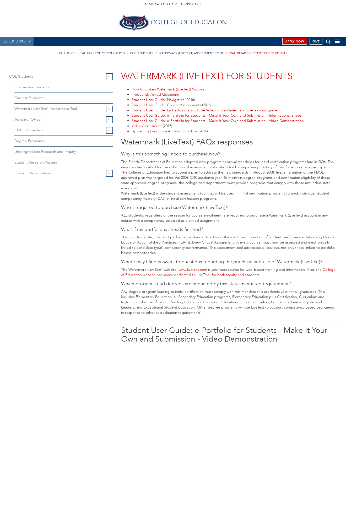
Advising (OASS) (28, 119)
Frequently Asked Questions (155, 94)
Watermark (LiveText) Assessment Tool (191, 53)
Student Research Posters (35, 162)
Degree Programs (29, 140)
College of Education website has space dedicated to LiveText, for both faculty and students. (228, 272)
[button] (328, 40)
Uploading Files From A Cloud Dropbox (165, 131)
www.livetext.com (193, 269)
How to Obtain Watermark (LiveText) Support (169, 89)
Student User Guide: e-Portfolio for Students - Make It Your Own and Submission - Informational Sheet (216, 115)
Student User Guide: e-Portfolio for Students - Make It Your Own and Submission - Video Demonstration (218, 120)
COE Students (141, 53)
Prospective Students (32, 87)
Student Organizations (33, 173)
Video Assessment (147, 125)
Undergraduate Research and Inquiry (45, 151)
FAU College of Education (102, 53)
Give (316, 41)
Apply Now (294, 41)
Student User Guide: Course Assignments (167, 104)
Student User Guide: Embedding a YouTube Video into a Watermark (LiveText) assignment (206, 110)
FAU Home (67, 53)
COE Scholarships (29, 130)
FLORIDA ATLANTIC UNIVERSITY (173, 4)
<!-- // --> (229, 413)
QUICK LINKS (14, 41)
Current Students (28, 97)
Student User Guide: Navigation (159, 99)
